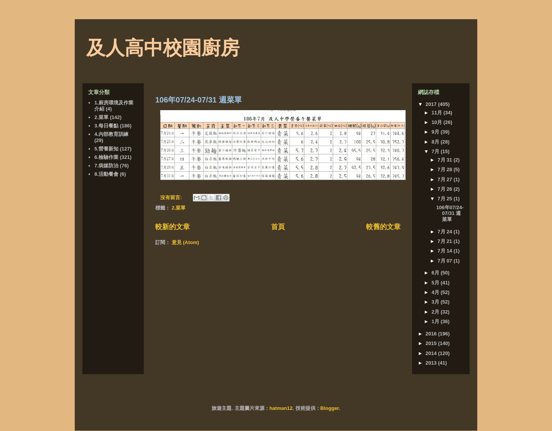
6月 (436, 273)
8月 (436, 142)
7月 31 (445, 160)
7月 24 (445, 231)
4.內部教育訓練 (111, 134)
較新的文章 (172, 227)
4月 (436, 292)
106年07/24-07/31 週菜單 (198, 100)
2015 (432, 343)
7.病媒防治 (106, 165)
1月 (436, 321)
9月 (436, 132)
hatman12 (281, 408)
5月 (436, 283)
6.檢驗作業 (106, 157)
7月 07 (445, 261)
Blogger (329, 408)
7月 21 (445, 241)
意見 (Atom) (185, 242)
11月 (438, 113)
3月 (436, 302)
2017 (432, 104)
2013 (432, 363)
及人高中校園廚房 (163, 48)
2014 (432, 353)
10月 (438, 122)
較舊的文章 (383, 227)
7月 (436, 151)
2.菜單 (179, 208)
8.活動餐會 (106, 174)
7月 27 (445, 179)
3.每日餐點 (106, 126)
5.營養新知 (106, 149)
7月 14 (445, 251)
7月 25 (445, 198)
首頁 (278, 227)
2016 (432, 334)
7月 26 (445, 189)
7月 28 (445, 169)
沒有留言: (171, 197)
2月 (436, 312)
